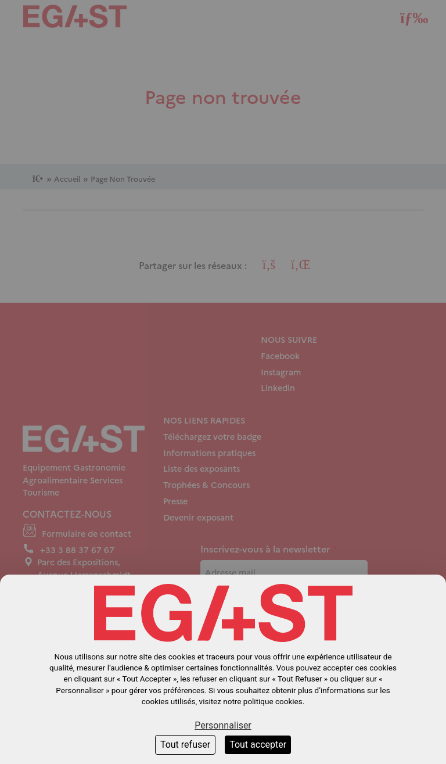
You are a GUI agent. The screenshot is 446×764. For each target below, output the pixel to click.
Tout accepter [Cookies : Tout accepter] (257, 744)
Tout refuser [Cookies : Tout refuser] (185, 744)
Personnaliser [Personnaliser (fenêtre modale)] (223, 725)
